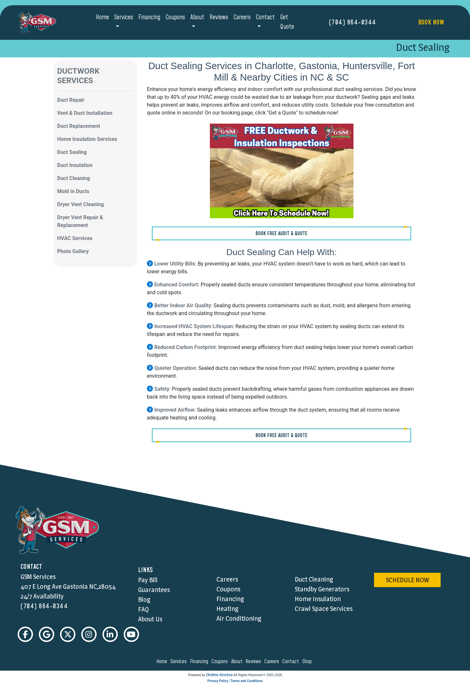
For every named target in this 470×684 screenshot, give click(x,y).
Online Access (219, 675)
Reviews (219, 17)
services (179, 661)
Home (102, 17)
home (162, 661)
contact (291, 661)
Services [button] (123, 17)
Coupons (175, 17)
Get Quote (287, 22)
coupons (221, 661)
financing (200, 661)
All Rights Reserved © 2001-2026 (258, 675)
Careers (242, 17)
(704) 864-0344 (352, 22)
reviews (254, 661)
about (237, 661)
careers (272, 661)
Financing (149, 17)
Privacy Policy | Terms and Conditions (234, 681)
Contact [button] (265, 17)
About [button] (197, 17)
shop (308, 661)
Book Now (431, 22)
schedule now (407, 580)
